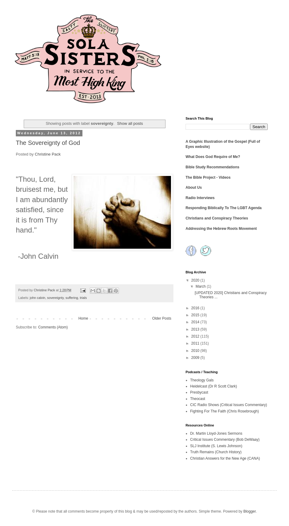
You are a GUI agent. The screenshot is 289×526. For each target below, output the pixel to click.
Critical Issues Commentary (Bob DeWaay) (224, 439)
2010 (195, 351)
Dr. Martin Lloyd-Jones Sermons (216, 433)
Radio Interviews (200, 198)
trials (83, 298)
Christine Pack (48, 154)
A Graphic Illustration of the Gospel (216, 141)
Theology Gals (202, 380)
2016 (195, 308)
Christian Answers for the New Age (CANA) (225, 458)
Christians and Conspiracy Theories (217, 218)
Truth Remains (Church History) (216, 452)
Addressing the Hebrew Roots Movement (221, 228)
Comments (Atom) (53, 327)
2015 (195, 315)
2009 (195, 358)
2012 (195, 336)
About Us (194, 187)
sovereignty (55, 298)
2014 (195, 322)
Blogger (249, 511)
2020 (195, 280)
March (201, 286)
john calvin (37, 298)
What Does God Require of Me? (213, 157)
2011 (195, 343)
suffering (71, 298)
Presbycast (199, 392)
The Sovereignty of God (48, 142)
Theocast (197, 399)
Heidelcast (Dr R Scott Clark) (213, 386)
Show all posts (130, 123)
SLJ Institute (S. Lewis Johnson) (216, 446)
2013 (195, 329)
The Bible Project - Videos (208, 177)
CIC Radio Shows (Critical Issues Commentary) (228, 405)
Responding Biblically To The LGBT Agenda (224, 208)
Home (83, 318)
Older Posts (161, 318)
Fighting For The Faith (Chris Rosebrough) (224, 411)
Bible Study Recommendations (212, 167)
